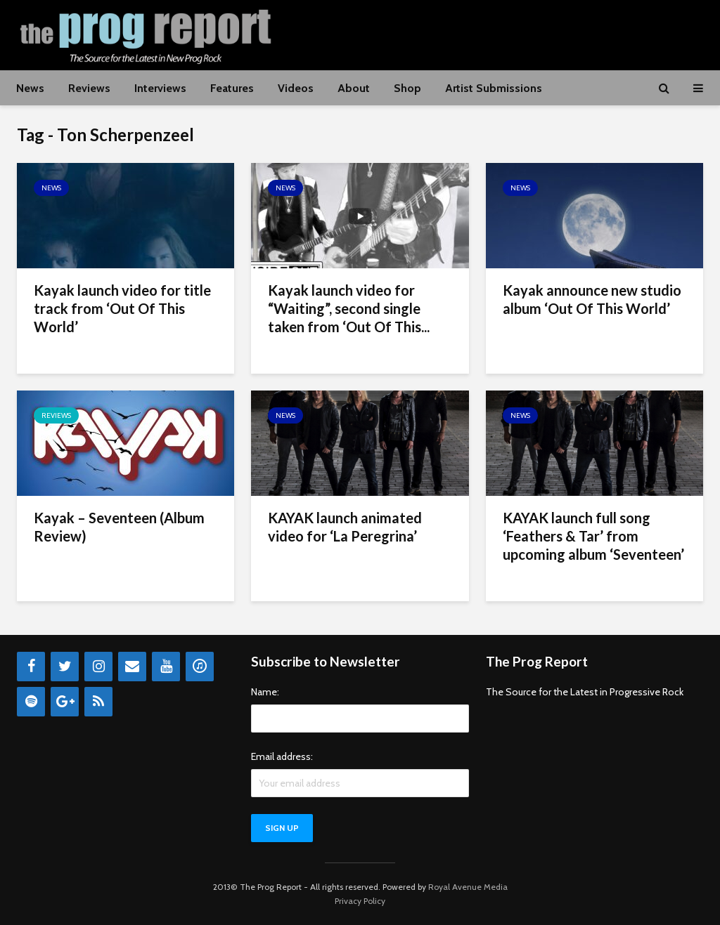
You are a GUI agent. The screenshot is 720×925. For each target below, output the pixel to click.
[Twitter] (65, 666)
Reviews (89, 88)
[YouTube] (166, 666)
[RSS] (98, 701)
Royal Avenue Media (468, 886)
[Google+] (65, 701)
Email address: (282, 756)
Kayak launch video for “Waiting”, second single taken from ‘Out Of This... (349, 308)
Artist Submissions (493, 88)
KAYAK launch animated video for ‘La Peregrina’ (345, 526)
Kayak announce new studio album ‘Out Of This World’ (592, 299)
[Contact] (132, 666)
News (30, 88)
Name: (265, 691)
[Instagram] (98, 666)
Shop (407, 88)
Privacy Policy (360, 901)
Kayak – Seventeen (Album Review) (119, 526)
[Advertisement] (447, 33)
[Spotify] (31, 701)
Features (232, 88)
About (354, 88)
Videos (296, 88)
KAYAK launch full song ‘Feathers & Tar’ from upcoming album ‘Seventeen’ (593, 536)
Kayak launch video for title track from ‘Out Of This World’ (122, 308)
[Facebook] (31, 666)
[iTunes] (200, 666)
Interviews (160, 88)
